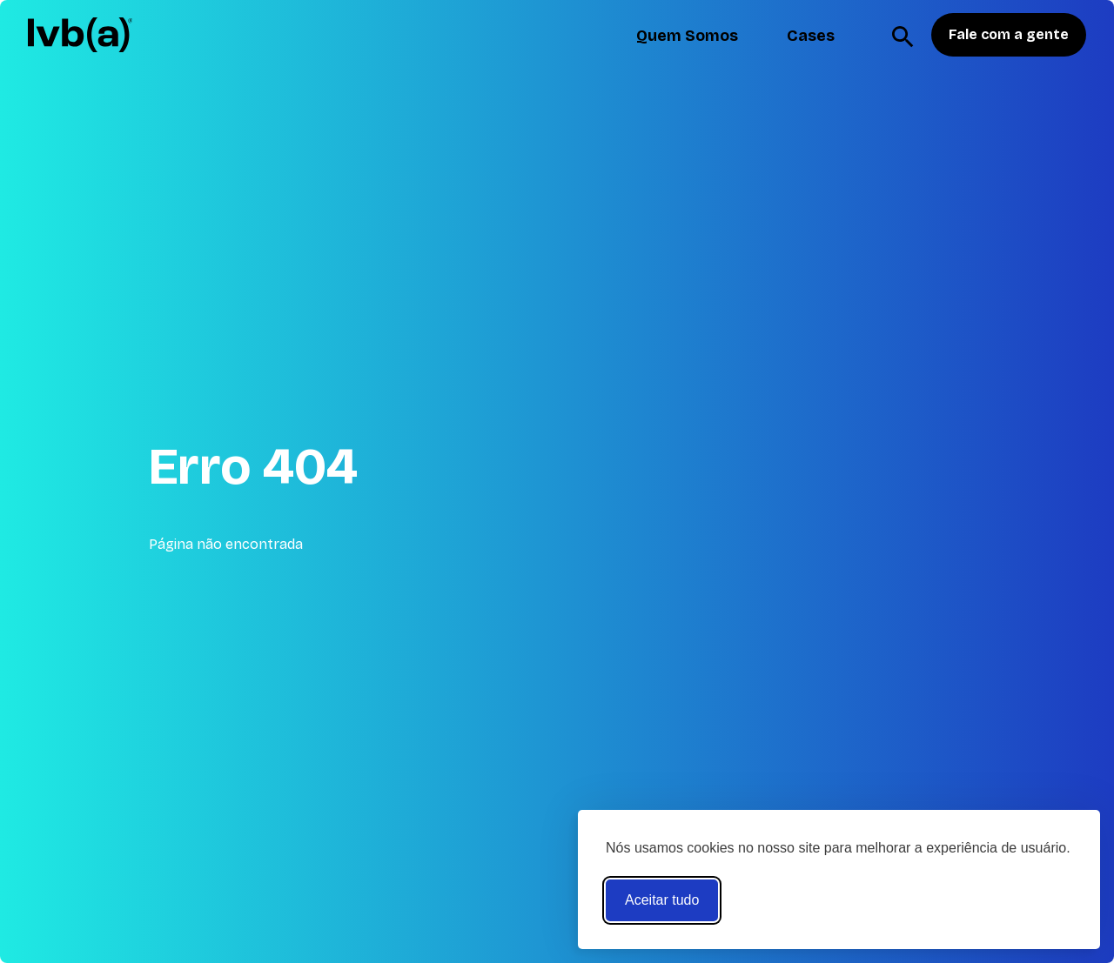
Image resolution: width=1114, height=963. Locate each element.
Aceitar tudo (662, 900)
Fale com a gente (1009, 34)
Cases (810, 35)
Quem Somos (687, 35)
